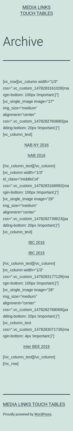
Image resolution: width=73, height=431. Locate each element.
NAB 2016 (36, 155)
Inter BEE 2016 (36, 346)
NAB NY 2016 (36, 145)
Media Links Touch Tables (34, 404)
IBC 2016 (36, 242)
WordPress (42, 414)
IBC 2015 (36, 253)
